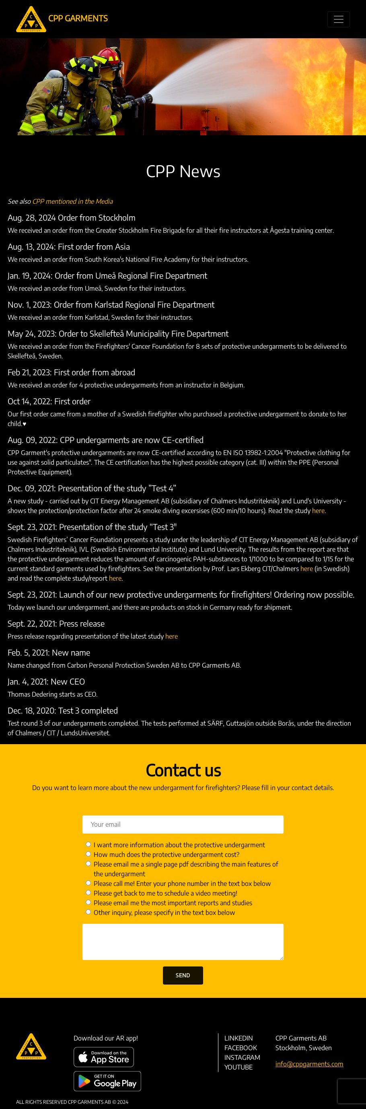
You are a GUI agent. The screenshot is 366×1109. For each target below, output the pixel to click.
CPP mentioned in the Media (72, 201)
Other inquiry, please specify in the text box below (164, 912)
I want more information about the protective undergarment (179, 845)
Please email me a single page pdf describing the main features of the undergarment (186, 869)
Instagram (242, 1057)
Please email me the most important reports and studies (173, 903)
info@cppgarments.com (309, 1064)
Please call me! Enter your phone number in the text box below (182, 883)
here (318, 511)
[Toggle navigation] (338, 19)
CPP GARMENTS (62, 19)
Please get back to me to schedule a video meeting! (165, 893)
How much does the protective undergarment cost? (166, 854)
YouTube (238, 1067)
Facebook (240, 1048)
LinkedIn (238, 1038)
